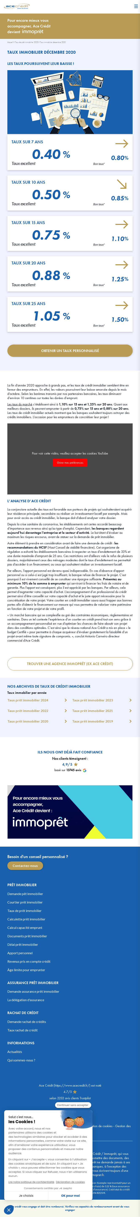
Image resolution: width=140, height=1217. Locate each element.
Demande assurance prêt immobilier (33, 991)
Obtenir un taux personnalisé (70, 350)
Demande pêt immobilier (25, 894)
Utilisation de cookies (98, 1126)
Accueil (10, 42)
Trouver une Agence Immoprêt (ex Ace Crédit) (70, 663)
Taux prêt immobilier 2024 (27, 700)
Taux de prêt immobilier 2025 (26, 42)
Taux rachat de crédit (22, 1030)
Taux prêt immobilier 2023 (92, 700)
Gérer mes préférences (70, 462)
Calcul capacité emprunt (24, 927)
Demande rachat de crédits (26, 1022)
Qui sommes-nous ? (21, 1060)
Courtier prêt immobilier (25, 902)
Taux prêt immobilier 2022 (27, 711)
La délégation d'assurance (25, 1000)
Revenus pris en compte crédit (28, 961)
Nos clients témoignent (69, 758)
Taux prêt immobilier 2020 (27, 721)
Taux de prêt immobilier (24, 911)
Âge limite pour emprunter (26, 970)
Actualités (14, 1052)
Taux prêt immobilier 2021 (92, 711)
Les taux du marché (19, 404)
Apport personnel (20, 953)
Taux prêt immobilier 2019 (92, 721)
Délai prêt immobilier (22, 944)
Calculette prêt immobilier (26, 919)
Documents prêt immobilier (27, 936)
